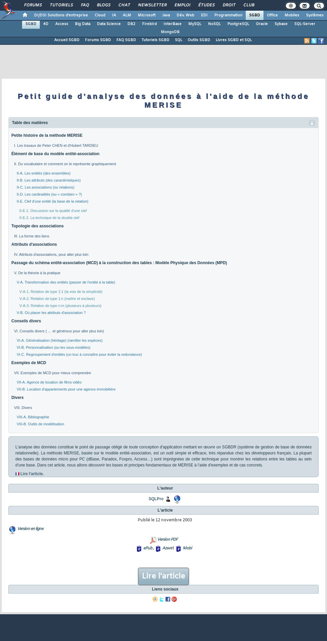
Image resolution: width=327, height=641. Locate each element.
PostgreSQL (238, 24)
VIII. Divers (23, 408)
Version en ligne (30, 529)
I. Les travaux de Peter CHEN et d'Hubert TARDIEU (56, 145)
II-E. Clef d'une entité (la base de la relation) (52, 201)
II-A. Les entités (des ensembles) (44, 173)
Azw (166, 548)
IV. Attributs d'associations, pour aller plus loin (51, 254)
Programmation (228, 15)
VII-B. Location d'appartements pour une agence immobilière (66, 389)
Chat (123, 5)
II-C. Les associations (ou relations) (45, 187)
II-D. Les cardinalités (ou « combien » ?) (49, 194)
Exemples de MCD (28, 362)
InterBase (173, 24)
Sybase (281, 24)
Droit (229, 5)
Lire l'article (163, 576)
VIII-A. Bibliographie (33, 417)
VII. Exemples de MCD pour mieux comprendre (52, 373)
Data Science (109, 24)
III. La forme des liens (31, 236)
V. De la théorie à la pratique (37, 273)
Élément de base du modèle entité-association (55, 153)
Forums (32, 5)
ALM (127, 15)
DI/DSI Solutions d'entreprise (61, 15)
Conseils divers (26, 321)
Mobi (187, 548)
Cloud (100, 15)
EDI (204, 15)
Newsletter (152, 5)
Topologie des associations (37, 226)
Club (248, 5)
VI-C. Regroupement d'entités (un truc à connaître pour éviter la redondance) (79, 354)
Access (61, 24)
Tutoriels (61, 5)
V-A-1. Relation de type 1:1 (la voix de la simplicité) (60, 292)
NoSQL (214, 24)
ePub (147, 548)
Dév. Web (185, 15)
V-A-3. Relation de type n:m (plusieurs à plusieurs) (60, 306)
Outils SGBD (199, 40)
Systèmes (315, 15)
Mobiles (292, 15)
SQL (178, 40)
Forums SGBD (98, 40)
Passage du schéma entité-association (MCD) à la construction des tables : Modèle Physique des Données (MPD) (119, 262)
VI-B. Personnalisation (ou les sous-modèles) (53, 347)
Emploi (182, 5)
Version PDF (167, 539)
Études (206, 5)
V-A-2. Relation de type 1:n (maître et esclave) (57, 299)
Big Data (82, 24)
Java (166, 15)
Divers (17, 397)
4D (45, 24)
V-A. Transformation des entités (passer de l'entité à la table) (66, 282)
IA (114, 15)
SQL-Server (304, 24)
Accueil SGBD (67, 40)
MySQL (194, 24)
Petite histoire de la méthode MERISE (47, 135)
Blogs (103, 5)
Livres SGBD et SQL (234, 40)
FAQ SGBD (126, 40)
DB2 (131, 24)
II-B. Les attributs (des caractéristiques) (49, 180)
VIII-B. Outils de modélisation (40, 424)
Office (272, 15)
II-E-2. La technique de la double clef (49, 218)
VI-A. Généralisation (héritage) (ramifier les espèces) (60, 340)
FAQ (84, 5)
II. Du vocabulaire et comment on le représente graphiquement (65, 164)
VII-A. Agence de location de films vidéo (49, 382)
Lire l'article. (32, 473)
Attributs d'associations (34, 244)
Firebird (149, 24)
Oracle (262, 24)
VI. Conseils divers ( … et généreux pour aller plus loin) (59, 331)
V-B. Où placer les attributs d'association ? (51, 313)
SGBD (254, 15)
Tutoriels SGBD (155, 40)
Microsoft (146, 15)
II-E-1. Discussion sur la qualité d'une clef (53, 211)
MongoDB (170, 32)
